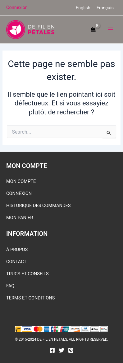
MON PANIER (19, 217)
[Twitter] (61, 350)
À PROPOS (17, 249)
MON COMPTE (21, 181)
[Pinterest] (71, 350)
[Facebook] (52, 350)
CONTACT (16, 261)
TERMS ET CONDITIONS (30, 298)
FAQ (10, 286)
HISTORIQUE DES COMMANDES (38, 205)
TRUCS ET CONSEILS (27, 274)
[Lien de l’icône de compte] (17, 7)
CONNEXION (19, 193)
